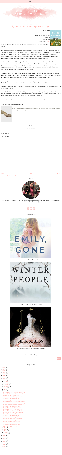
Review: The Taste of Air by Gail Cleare (12, 417)
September (6, 386)
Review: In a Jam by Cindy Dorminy (11, 395)
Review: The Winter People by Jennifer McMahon (31, 304)
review (33, 128)
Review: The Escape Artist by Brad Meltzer (13, 409)
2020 (3, 377)
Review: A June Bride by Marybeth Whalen (13, 418)
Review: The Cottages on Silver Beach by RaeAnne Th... (16, 393)
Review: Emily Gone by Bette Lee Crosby (31, 259)
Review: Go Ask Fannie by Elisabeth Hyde (12, 413)
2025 (3, 369)
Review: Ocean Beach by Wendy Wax (11, 421)
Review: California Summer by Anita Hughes (13, 404)
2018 (3, 380)
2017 (3, 435)
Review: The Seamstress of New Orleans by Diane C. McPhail (31, 348)
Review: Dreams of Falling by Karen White (12, 397)
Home (31, 173)
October (6, 384)
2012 (3, 443)
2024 (3, 370)
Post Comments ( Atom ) (12, 175)
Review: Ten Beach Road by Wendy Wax (12, 423)
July (5, 389)
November (6, 383)
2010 (3, 446)
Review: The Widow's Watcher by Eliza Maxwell (14, 401)
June (5, 390)
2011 (3, 444)
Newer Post (4, 173)
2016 (3, 437)
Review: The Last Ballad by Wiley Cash (12, 407)
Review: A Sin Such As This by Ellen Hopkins (13, 410)
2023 (3, 372)
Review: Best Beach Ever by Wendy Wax (12, 420)
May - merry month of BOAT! (10, 426)
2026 (3, 367)
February (6, 432)
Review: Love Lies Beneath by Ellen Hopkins (13, 412)
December (6, 381)
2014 (3, 440)
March (5, 430)
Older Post (58, 173)
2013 (3, 441)
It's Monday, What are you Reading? (11, 398)
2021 (3, 375)
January (5, 433)
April (5, 429)
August (5, 387)
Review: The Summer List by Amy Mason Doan (14, 392)
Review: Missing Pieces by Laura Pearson (12, 400)
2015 (3, 438)
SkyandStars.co (36, 452)
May (5, 427)
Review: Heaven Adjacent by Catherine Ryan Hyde (14, 403)
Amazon (48, 41)
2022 (3, 374)
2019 (3, 378)
